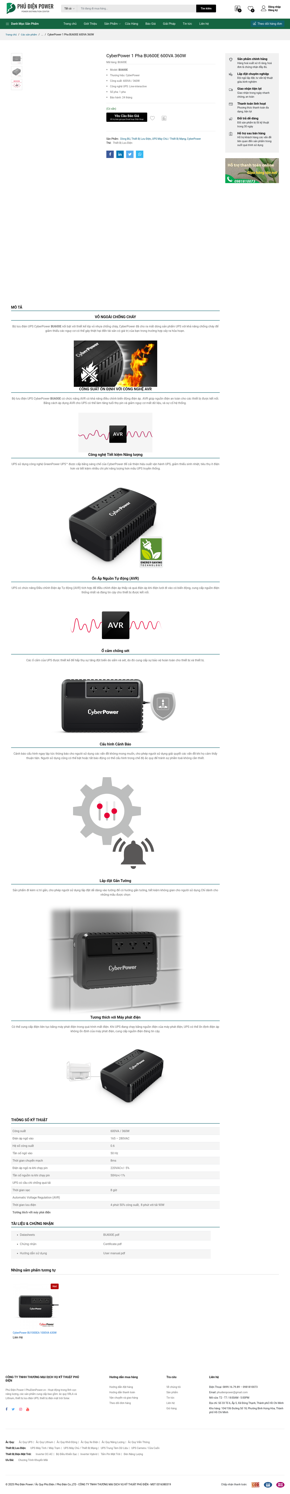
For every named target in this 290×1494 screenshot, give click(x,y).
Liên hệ (204, 23)
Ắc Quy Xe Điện (89, 1442)
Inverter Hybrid (88, 1454)
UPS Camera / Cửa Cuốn (145, 1448)
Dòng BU (125, 138)
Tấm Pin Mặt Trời (110, 1454)
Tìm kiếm (206, 8)
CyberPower (194, 138)
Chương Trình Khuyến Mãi (33, 1460)
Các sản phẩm (29, 34)
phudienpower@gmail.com (232, 1392)
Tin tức (187, 23)
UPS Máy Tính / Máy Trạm (45, 1448)
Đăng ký (273, 10)
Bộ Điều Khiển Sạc (66, 1454)
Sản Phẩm (111, 23)
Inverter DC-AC (44, 1454)
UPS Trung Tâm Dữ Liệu (114, 1448)
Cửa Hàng (131, 23)
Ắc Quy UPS (26, 1442)
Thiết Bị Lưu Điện (141, 138)
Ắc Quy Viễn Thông (139, 1442)
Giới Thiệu (90, 23)
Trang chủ (70, 23)
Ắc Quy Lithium (44, 1442)
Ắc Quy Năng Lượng (113, 1442)
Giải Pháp (169, 23)
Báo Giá (150, 23)
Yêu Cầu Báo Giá (127, 117)
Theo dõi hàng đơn (267, 23)
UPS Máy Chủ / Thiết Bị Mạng (169, 138)
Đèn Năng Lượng (133, 1454)
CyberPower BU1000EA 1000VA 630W (35, 1332)
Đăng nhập (274, 6)
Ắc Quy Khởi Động (67, 1442)
